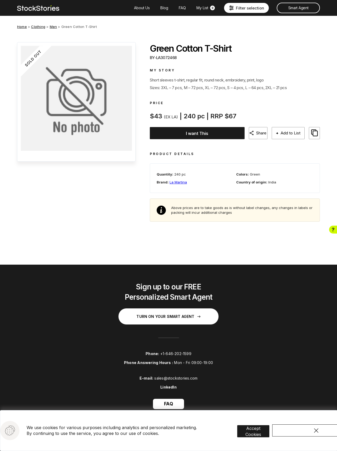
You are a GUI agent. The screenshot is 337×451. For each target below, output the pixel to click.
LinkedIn (168, 384)
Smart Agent (298, 8)
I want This (195, 133)
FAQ (182, 8)
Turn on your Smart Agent (168, 314)
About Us (142, 8)
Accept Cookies (261, 423)
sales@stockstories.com (175, 375)
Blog (164, 8)
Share (260, 132)
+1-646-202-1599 (175, 351)
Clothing (38, 27)
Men (53, 27)
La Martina (178, 179)
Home (22, 27)
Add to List (290, 133)
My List (205, 8)
